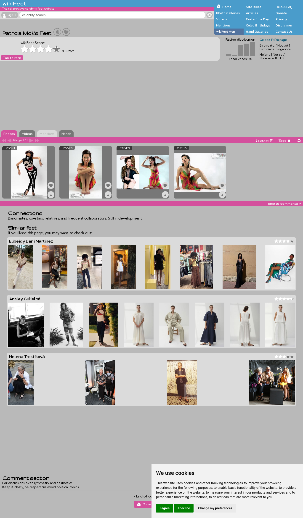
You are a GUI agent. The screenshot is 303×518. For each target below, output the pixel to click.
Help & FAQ (284, 6)
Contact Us (284, 31)
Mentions (223, 25)
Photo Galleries (228, 13)
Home (226, 6)
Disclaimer (284, 25)
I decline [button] (184, 508)
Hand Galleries (257, 31)
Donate (281, 13)
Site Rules (253, 6)
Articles (252, 13)
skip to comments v (284, 203)
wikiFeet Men (225, 31)
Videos (221, 19)
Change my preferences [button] (215, 508)
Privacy (281, 19)
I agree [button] (165, 508)
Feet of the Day (257, 19)
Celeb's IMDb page (273, 40)
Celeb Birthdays (258, 25)
